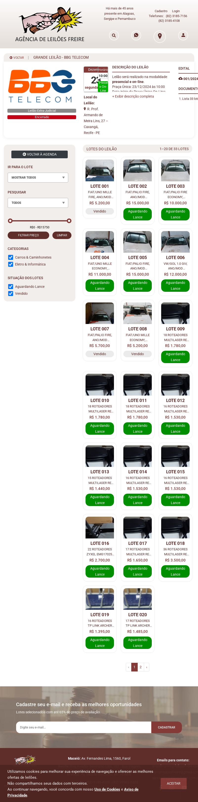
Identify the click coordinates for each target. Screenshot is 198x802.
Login (176, 11)
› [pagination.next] (146, 666)
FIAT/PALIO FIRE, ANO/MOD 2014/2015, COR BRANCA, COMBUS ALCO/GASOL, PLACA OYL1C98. (137, 194)
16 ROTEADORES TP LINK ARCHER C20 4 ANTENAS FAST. (100, 623)
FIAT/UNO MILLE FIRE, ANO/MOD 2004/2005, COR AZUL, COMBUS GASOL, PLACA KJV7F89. (100, 194)
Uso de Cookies (107, 789)
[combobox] (38, 177)
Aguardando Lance (29, 286)
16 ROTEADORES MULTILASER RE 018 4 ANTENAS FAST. (175, 408)
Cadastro (161, 11)
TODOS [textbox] (16, 202)
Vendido (21, 293)
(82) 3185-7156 (176, 16)
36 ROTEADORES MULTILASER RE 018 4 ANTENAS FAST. (175, 551)
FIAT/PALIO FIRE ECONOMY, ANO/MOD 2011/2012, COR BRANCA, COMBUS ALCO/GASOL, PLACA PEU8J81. (175, 194)
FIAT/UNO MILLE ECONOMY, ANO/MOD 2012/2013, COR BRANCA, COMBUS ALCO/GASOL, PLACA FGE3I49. (138, 337)
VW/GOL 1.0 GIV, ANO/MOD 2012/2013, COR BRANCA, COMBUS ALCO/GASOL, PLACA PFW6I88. (175, 266)
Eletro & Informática (30, 264)
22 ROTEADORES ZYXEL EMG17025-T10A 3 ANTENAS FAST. (99, 551)
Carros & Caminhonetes (33, 257)
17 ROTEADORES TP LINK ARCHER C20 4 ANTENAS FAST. (137, 623)
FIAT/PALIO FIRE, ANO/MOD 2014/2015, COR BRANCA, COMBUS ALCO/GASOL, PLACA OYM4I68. (99, 337)
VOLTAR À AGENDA (40, 154)
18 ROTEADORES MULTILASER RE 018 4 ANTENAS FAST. (175, 337)
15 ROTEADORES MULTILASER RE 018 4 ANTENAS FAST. (100, 480)
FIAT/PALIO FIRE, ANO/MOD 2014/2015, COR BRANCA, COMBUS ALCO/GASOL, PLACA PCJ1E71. (137, 266)
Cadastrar (164, 727)
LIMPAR (62, 234)
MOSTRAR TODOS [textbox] (24, 177)
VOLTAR (17, 57)
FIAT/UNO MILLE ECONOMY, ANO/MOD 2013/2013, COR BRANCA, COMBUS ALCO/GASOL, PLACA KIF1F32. (100, 266)
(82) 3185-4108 (169, 20)
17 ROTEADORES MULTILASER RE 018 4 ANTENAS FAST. (137, 551)
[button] (133, 96)
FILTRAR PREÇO (28, 234)
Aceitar (173, 783)
